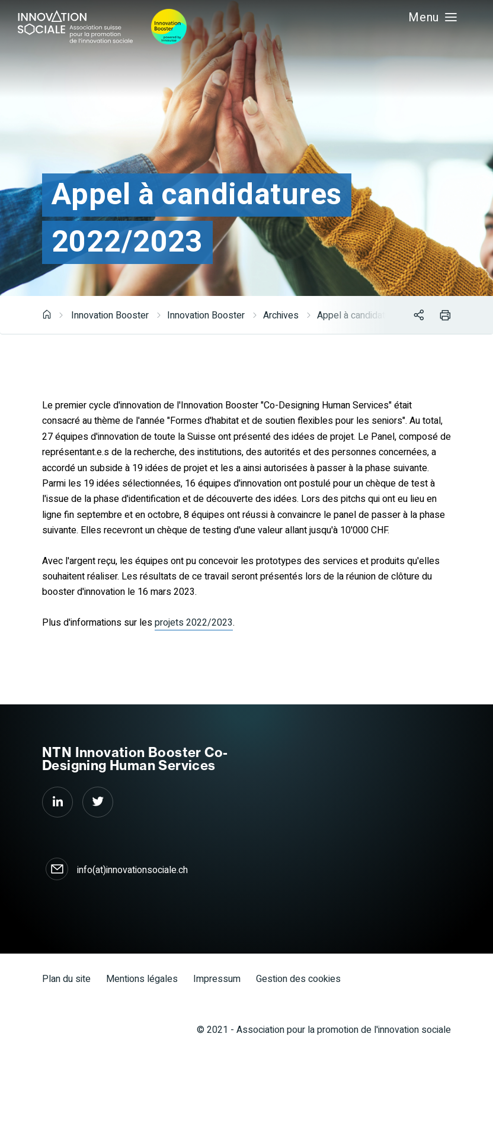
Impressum (217, 979)
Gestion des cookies (298, 979)
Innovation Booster (110, 315)
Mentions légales (142, 979)
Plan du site (66, 979)
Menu (428, 17)
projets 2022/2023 (194, 623)
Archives (281, 315)
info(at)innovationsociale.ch (132, 870)
